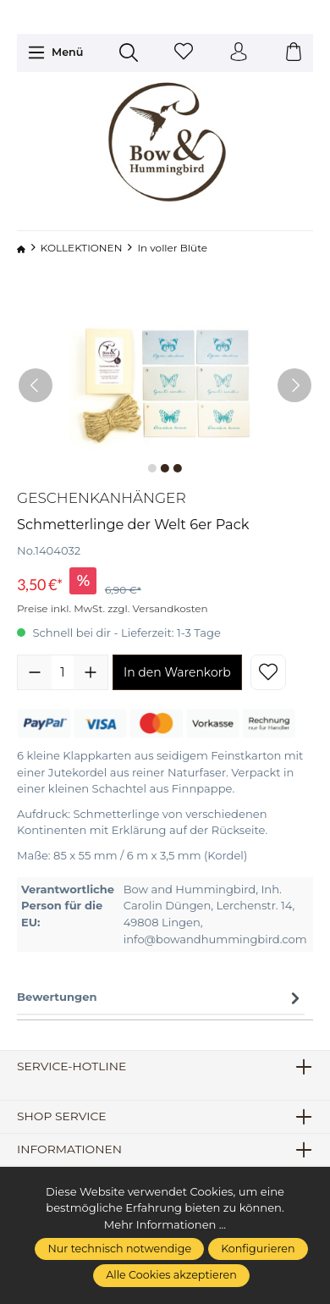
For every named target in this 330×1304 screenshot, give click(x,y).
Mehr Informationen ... (165, 1224)
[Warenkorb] (293, 53)
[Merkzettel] (183, 53)
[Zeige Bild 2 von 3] (165, 468)
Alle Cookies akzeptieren (171, 1274)
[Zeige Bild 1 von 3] (152, 468)
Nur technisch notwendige (119, 1248)
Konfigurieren (257, 1248)
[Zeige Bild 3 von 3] (177, 468)
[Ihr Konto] (238, 53)
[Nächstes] (294, 385)
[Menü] (55, 52)
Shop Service (62, 1117)
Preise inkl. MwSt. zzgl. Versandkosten (112, 608)
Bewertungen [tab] (161, 997)
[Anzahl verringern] (35, 672)
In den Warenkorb (177, 672)
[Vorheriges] (35, 385)
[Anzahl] (62, 672)
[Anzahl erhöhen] (90, 672)
